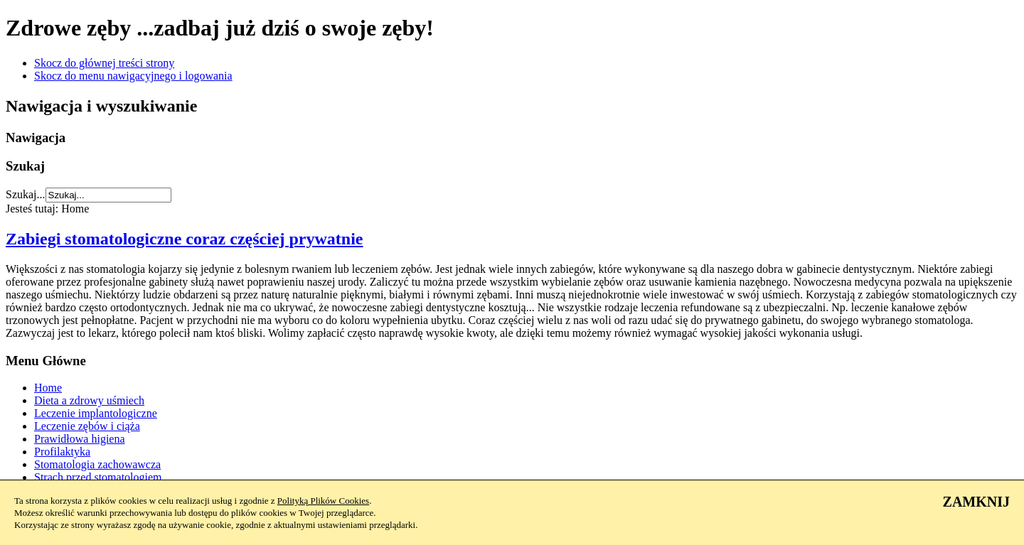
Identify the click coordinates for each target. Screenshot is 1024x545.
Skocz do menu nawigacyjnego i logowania (133, 76)
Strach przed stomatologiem (98, 477)
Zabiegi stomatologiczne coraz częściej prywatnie (184, 239)
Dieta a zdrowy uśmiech (89, 400)
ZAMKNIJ (976, 501)
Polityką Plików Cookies (323, 500)
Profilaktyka (62, 452)
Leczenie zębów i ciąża (87, 426)
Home (48, 388)
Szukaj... (26, 194)
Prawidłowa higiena (79, 439)
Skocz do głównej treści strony (104, 63)
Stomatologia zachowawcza (97, 464)
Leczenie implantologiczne (95, 413)
